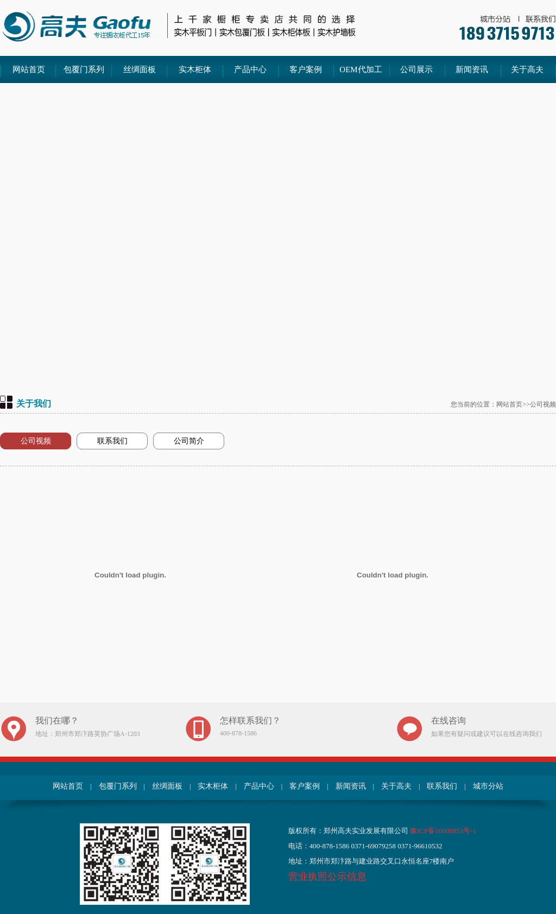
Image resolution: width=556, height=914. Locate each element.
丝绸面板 (139, 69)
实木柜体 (195, 69)
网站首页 (28, 69)
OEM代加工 (360, 69)
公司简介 (189, 441)
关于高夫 (527, 69)
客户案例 (305, 69)
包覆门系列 (84, 69)
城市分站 (488, 786)
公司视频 (36, 441)
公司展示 (416, 69)
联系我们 (112, 441)
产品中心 (250, 69)
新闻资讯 (472, 69)
